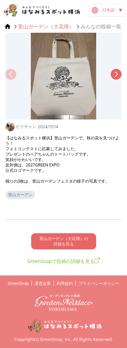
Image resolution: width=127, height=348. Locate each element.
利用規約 (65, 283)
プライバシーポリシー (99, 283)
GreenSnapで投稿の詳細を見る (60, 261)
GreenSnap (18, 283)
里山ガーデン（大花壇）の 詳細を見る (63, 241)
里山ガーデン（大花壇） (46, 26)
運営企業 (43, 283)
